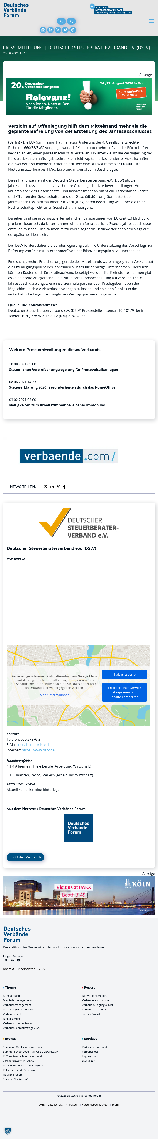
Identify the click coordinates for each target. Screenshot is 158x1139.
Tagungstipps (90, 1056)
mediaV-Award (91, 1014)
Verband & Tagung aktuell (97, 1005)
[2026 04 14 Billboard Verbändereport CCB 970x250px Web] (79, 879)
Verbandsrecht (12, 1014)
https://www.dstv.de (38, 750)
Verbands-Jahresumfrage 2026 (21, 1028)
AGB (42, 1104)
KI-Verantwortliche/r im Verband (22, 1056)
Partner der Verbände (95, 1047)
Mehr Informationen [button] (54, 695)
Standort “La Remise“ (15, 1079)
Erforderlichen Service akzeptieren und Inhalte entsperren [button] (124, 692)
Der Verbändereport (94, 995)
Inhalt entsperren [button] (124, 674)
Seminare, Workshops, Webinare (23, 1047)
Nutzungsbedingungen (95, 1104)
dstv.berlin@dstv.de (34, 744)
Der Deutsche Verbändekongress (23, 1065)
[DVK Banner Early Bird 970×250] (79, 80)
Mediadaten (26, 969)
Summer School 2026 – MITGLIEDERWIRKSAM (30, 1051)
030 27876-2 (30, 739)
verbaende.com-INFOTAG (18, 1060)
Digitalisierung (12, 1018)
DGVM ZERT (89, 1060)
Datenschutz (55, 1104)
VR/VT (43, 969)
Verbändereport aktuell (96, 1000)
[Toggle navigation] (152, 21)
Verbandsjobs (90, 1051)
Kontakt (8, 969)
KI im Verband (11, 995)
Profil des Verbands (25, 857)
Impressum (72, 1104)
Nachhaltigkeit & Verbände (19, 1009)
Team (115, 1104)
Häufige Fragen (12, 1074)
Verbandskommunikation (18, 1023)
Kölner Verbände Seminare (19, 1070)
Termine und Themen (95, 1009)
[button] (8, 1131)
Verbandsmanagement (17, 1005)
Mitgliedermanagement (17, 1000)
